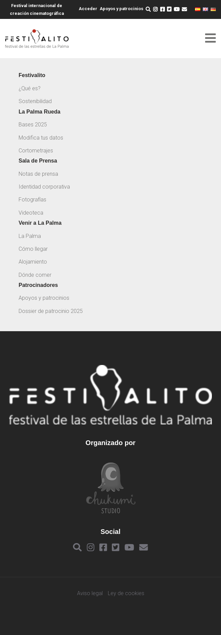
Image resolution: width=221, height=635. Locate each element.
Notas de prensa (38, 174)
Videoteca (31, 213)
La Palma (30, 236)
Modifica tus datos (41, 138)
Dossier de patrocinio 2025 (51, 311)
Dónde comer (35, 275)
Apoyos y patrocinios (121, 8)
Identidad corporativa (44, 187)
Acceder (88, 8)
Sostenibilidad (35, 101)
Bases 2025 (33, 124)
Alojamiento (33, 262)
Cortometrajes (36, 150)
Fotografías (32, 199)
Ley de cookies (126, 593)
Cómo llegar (33, 249)
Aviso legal (90, 593)
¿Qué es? (30, 88)
